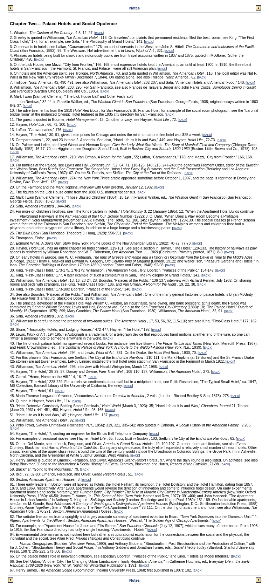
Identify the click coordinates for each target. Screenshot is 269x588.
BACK (99, 33)
